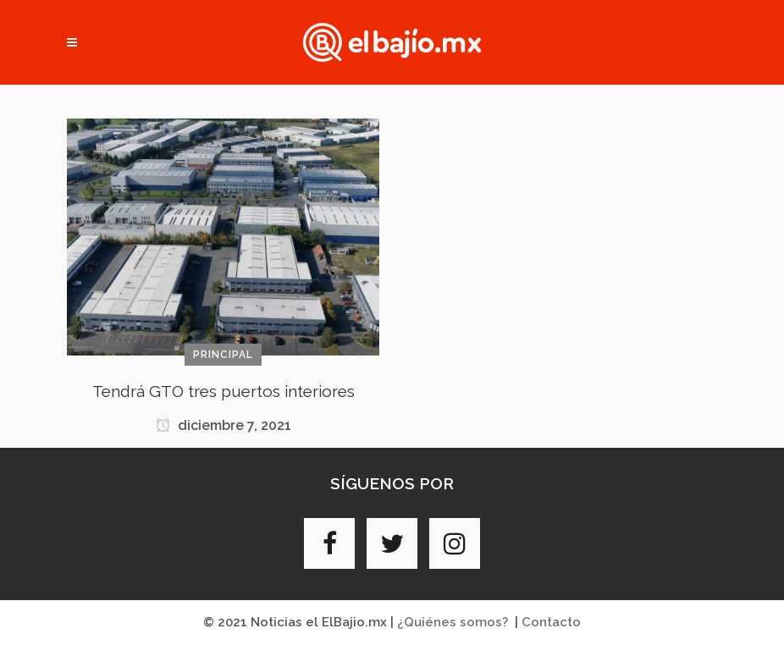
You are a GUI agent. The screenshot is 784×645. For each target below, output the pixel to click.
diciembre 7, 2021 (223, 425)
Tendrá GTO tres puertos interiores (223, 391)
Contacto (551, 622)
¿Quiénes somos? (452, 622)
